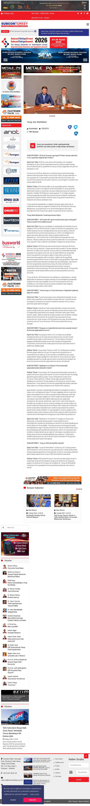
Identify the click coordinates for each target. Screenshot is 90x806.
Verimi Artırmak (13, 591)
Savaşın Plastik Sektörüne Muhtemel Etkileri (17, 575)
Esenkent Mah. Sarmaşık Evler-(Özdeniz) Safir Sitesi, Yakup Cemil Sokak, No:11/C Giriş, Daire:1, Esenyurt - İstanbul (11, 763)
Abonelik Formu (37, 18)
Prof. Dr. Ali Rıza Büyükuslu (17, 660)
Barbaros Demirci (14, 572)
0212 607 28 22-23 (9, 773)
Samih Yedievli (13, 676)
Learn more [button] (34, 794)
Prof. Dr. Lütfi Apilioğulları (17, 668)
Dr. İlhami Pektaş (14, 595)
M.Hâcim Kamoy (13, 597)
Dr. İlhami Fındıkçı (14, 589)
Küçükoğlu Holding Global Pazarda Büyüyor (35, 516)
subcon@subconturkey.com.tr (12, 779)
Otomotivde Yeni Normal (16, 679)
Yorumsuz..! (12, 685)
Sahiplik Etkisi (12, 612)
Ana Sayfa (35, 13)
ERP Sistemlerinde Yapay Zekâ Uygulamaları (16, 648)
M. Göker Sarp (13, 645)
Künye (52, 13)
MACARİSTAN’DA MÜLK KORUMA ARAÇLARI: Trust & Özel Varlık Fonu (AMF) (41, 767)
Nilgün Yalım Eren (14, 653)
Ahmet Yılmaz (12, 566)
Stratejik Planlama (14, 633)
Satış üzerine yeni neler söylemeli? (16, 640)
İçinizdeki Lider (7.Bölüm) (16, 656)
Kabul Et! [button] (32, 800)
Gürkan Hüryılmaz (14, 616)
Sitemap (58, 776)
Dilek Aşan (11, 580)
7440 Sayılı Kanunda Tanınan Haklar (15, 605)
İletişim (46, 18)
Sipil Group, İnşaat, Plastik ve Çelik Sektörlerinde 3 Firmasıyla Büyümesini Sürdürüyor (65, 517)
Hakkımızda (44, 13)
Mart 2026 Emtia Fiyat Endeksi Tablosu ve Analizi (17, 619)
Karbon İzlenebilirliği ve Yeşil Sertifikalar (17, 584)
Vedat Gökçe (12, 683)
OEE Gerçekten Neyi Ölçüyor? (14, 671)
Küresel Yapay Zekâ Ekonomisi (14, 663)
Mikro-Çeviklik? (13, 626)
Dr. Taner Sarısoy (14, 601)
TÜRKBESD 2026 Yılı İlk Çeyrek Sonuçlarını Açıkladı (41, 774)
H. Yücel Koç (12, 624)
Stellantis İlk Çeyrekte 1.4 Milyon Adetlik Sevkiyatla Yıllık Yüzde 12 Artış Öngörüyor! (41, 783)
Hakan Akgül (12, 630)
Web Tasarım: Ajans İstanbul (78, 801)
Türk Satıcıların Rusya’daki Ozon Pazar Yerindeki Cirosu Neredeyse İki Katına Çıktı (14, 732)
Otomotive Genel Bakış (15, 568)
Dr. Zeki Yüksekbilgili (15, 610)
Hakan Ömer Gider (14, 637)
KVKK (57, 769)
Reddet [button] (13, 800)
